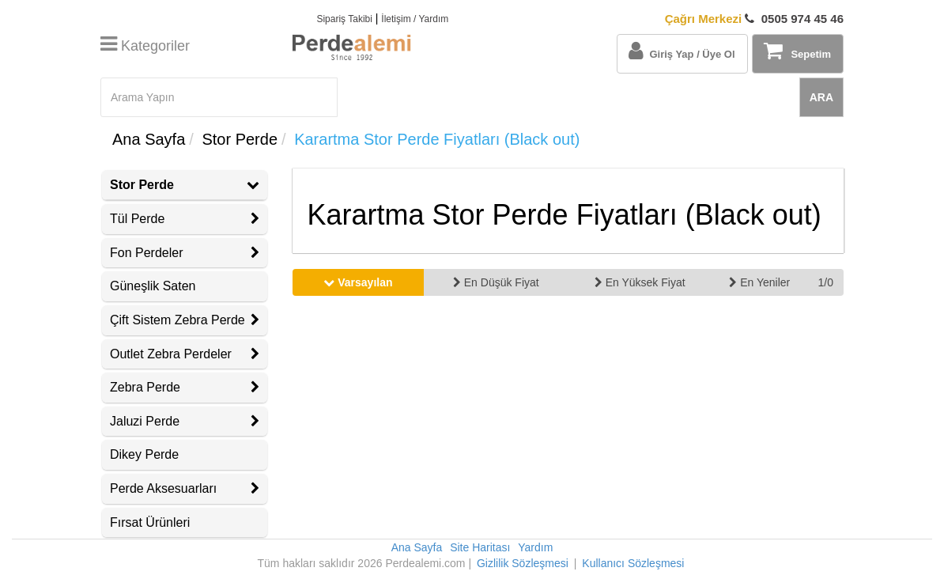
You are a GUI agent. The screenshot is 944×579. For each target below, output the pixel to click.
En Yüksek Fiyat (640, 282)
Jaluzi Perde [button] (184, 421)
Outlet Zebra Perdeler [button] (184, 354)
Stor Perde (240, 139)
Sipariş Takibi (344, 19)
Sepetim (797, 50)
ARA (821, 97)
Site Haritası (480, 547)
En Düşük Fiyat (496, 282)
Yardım (535, 547)
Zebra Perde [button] (184, 387)
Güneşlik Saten (153, 286)
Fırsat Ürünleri (150, 522)
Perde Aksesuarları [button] (184, 488)
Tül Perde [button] (184, 218)
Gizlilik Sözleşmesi (522, 563)
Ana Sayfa (148, 139)
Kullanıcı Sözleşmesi (633, 563)
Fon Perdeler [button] (184, 252)
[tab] (184, 185)
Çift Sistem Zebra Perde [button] (184, 320)
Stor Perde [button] (184, 184)
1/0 (825, 282)
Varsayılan (357, 282)
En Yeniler (759, 282)
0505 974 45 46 (754, 18)
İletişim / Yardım (414, 19)
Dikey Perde (144, 454)
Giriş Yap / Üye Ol (681, 50)
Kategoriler (145, 46)
